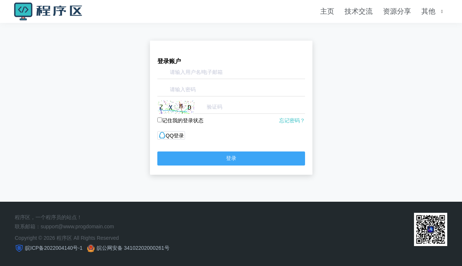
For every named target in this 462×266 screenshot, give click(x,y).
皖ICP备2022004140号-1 (54, 248)
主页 (327, 11)
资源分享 (397, 11)
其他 (428, 11)
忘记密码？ (292, 120)
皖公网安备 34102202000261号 (133, 248)
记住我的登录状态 (180, 120)
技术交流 (359, 11)
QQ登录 (171, 136)
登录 (231, 158)
